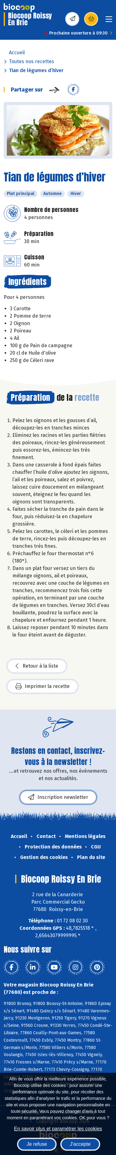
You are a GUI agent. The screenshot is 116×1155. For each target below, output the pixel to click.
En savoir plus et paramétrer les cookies (58, 1128)
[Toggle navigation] (108, 21)
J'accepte (80, 1144)
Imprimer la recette (42, 686)
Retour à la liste (36, 666)
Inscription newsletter (58, 797)
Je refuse (37, 1144)
